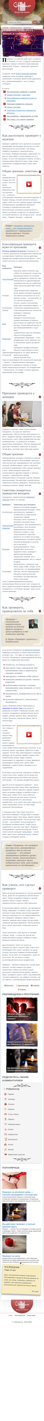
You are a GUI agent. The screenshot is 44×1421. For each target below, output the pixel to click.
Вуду (4, 324)
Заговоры (10, 1099)
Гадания (9, 1094)
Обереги (9, 1119)
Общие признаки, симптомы (18, 95)
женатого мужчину (32, 650)
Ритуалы (9, 1104)
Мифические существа (14, 1154)
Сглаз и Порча (11, 1114)
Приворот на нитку (11, 1256)
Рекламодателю (20, 1315)
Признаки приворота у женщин (20, 104)
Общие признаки (14, 107)
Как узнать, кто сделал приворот (20, 119)
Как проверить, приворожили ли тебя (22, 116)
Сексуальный (7, 279)
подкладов (11, 853)
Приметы (9, 1109)
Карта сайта (31, 1315)
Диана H (26, 54)
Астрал (8, 1144)
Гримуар (5, 27)
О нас (10, 1315)
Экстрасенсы (11, 1139)
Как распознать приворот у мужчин (21, 92)
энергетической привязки (26, 74)
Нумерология (11, 1134)
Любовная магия (16, 27)
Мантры (9, 1149)
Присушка (6, 339)
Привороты (27, 27)
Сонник (9, 1129)
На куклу (6, 549)
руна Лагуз (27, 832)
